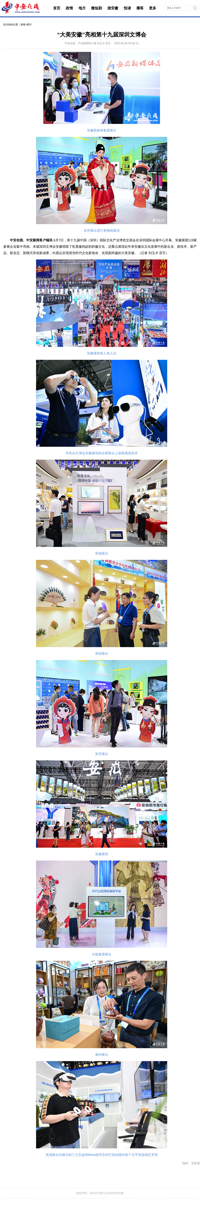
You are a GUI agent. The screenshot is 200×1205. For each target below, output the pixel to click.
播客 (140, 8)
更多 (152, 8)
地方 (82, 8)
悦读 (127, 8)
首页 (56, 8)
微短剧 (96, 8)
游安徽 (112, 8)
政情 (69, 8)
